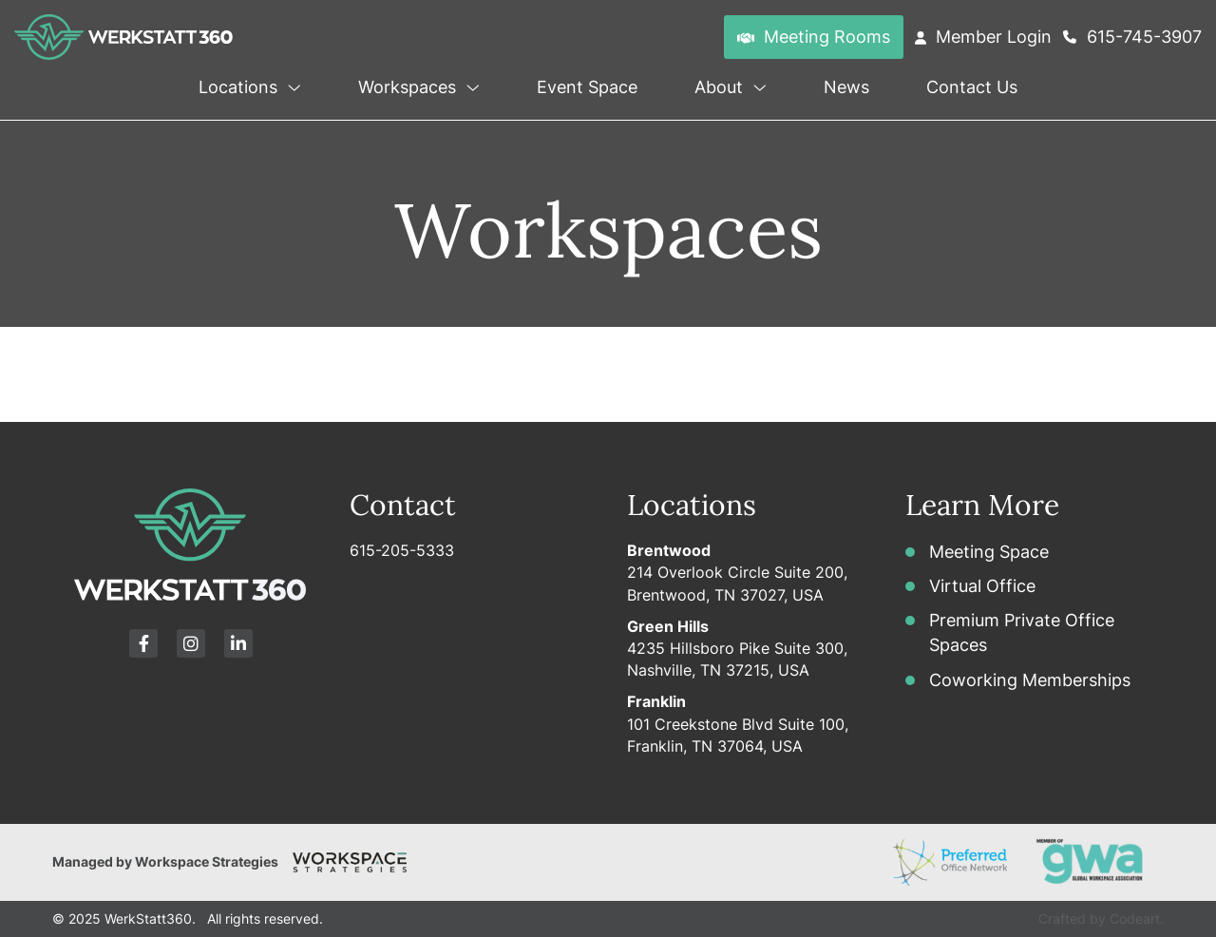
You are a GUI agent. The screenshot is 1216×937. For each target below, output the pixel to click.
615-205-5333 (402, 550)
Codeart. (1137, 918)
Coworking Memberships (1029, 680)
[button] (291, 83)
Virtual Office (982, 586)
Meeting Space (989, 552)
